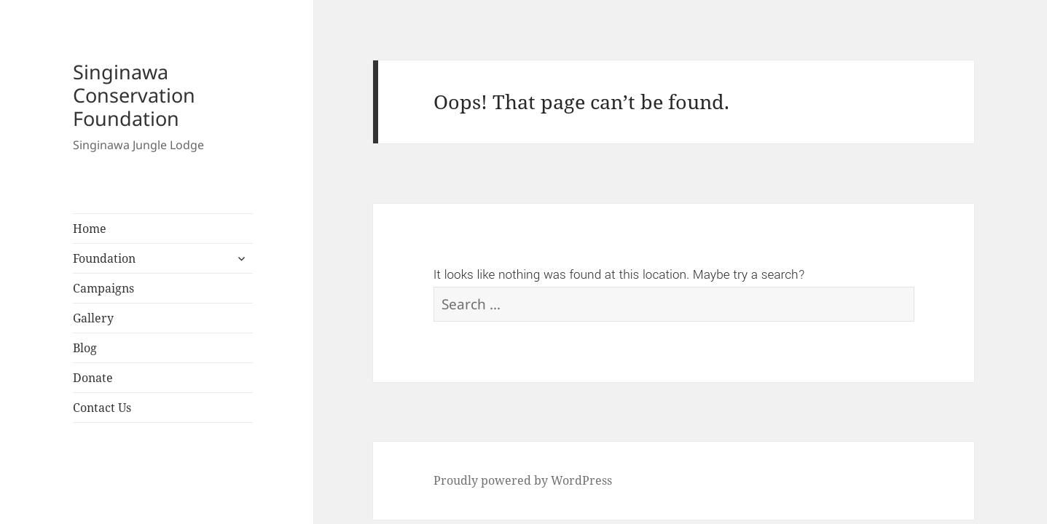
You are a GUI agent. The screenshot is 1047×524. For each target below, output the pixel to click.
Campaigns (103, 288)
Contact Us (102, 408)
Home (89, 229)
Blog (85, 348)
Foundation (104, 258)
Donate (93, 378)
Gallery (93, 318)
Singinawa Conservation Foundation (134, 95)
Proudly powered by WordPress (523, 480)
